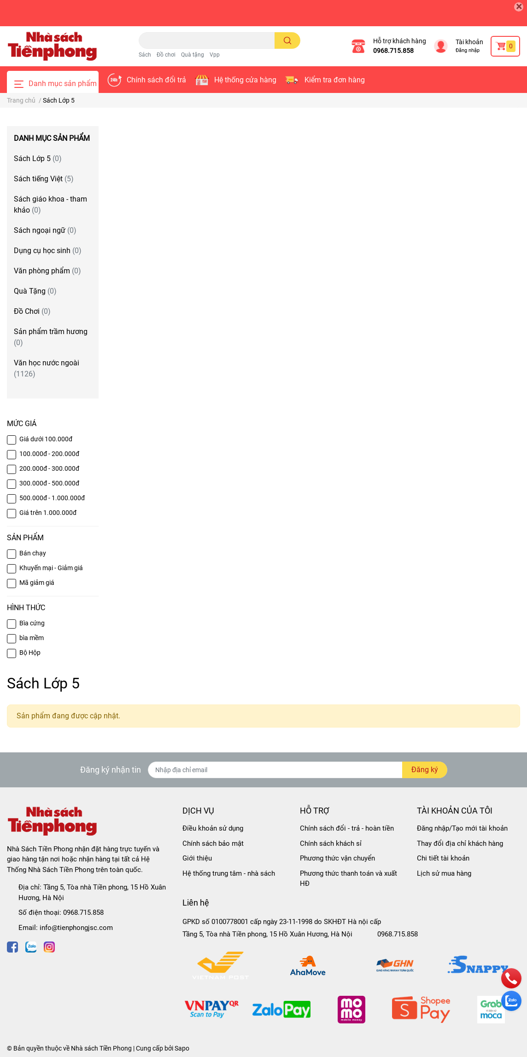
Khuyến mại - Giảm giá (51, 568)
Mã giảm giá (36, 582)
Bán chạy (32, 553)
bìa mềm (31, 637)
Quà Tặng (35, 291)
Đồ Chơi (32, 311)
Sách (145, 55)
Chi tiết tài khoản (443, 858)
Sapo (182, 1048)
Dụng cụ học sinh (48, 250)
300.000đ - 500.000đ (49, 483)
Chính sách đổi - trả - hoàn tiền (347, 828)
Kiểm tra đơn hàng (334, 79)
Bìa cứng (32, 623)
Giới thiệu (197, 858)
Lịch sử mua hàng (444, 873)
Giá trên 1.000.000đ (47, 512)
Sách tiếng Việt (44, 178)
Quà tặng (192, 55)
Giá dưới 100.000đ (45, 439)
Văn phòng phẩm (47, 270)
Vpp (215, 55)
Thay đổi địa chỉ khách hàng (460, 843)
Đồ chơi (166, 55)
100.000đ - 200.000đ (49, 453)
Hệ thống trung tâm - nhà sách (228, 873)
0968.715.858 (393, 50)
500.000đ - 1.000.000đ (52, 498)
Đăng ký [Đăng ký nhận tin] (424, 769)
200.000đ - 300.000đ (49, 468)
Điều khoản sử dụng (212, 828)
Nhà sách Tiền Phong (101, 1048)
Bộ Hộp (30, 652)
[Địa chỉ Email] (297, 770)
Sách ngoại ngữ (45, 230)
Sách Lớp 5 (38, 158)
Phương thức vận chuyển (337, 858)
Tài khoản (469, 42)
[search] (288, 40)
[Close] (518, 7)
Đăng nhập (468, 50)
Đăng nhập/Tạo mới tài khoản (462, 828)
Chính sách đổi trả (156, 79)
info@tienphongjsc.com (76, 928)
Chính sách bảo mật (213, 843)
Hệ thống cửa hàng (245, 79)
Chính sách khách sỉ (331, 843)
